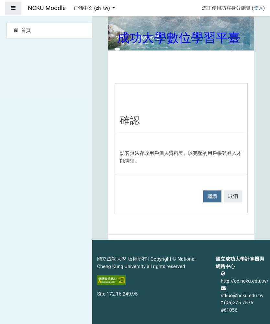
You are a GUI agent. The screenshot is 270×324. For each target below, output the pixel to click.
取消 (233, 196)
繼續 (212, 196)
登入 (258, 8)
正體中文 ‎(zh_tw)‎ (92, 8)
